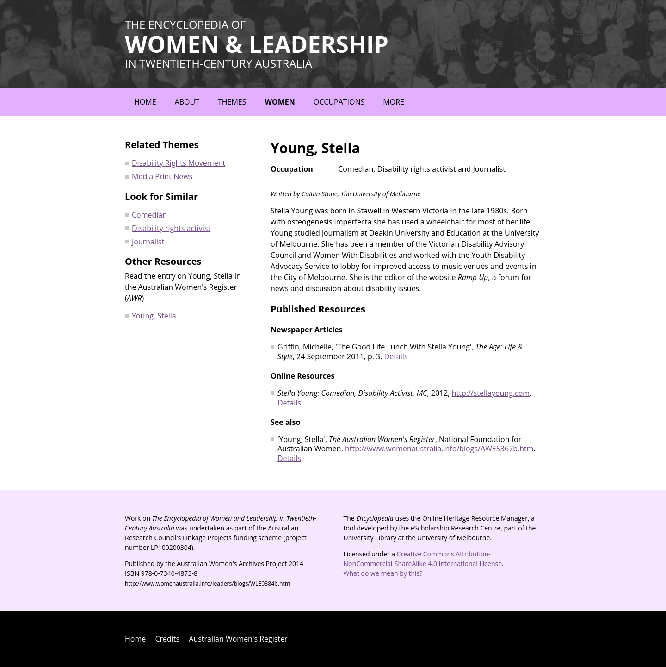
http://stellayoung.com (491, 393)
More (393, 102)
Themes (232, 102)
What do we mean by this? (383, 573)
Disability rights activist (171, 228)
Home (145, 102)
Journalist (148, 242)
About (187, 102)
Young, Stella (154, 316)
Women (280, 102)
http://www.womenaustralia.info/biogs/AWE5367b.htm (439, 448)
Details (396, 356)
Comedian (149, 215)
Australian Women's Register (238, 639)
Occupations (339, 102)
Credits (167, 639)
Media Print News (162, 176)
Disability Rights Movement (178, 163)
